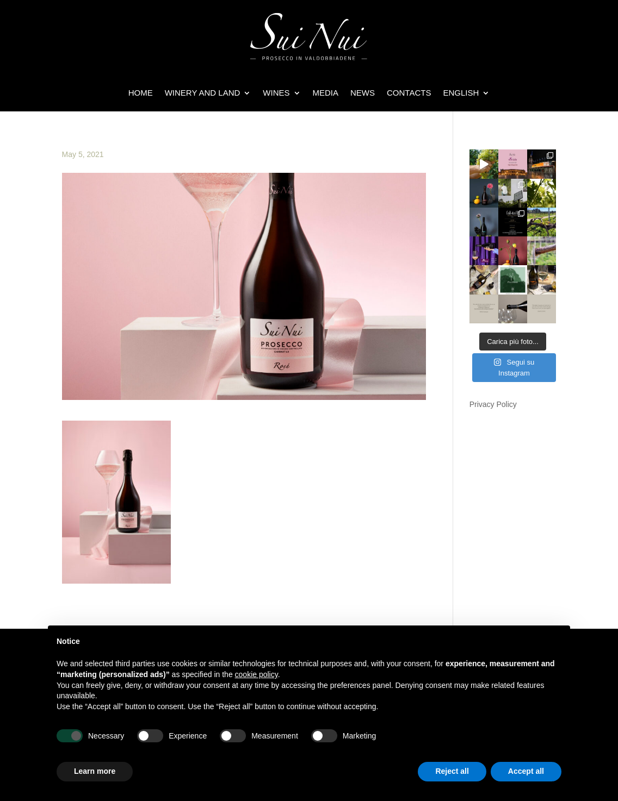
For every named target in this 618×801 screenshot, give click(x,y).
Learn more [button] (94, 771)
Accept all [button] (526, 771)
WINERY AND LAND (202, 92)
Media (326, 92)
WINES (276, 92)
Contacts (409, 92)
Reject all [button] (451, 771)
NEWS (362, 92)
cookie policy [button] (256, 674)
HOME (140, 92)
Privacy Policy (493, 404)
